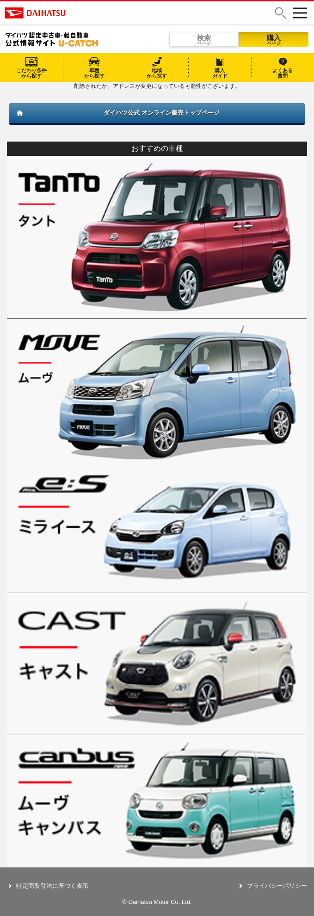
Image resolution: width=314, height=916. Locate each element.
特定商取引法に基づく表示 (52, 885)
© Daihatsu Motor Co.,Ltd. (156, 901)
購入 (273, 40)
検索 (204, 40)
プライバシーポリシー (277, 885)
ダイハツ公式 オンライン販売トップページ (162, 112)
